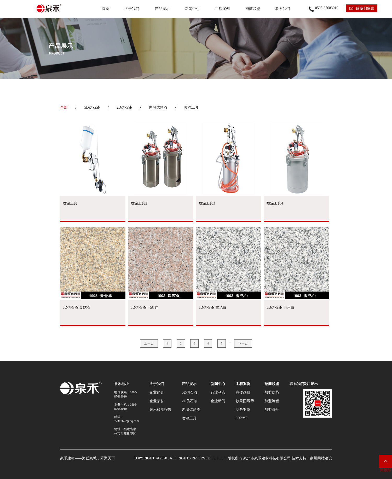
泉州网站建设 (321, 458)
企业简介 (156, 392)
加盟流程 (271, 401)
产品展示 (162, 9)
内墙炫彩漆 (158, 107)
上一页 (149, 343)
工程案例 (222, 9)
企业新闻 (218, 401)
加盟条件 (271, 410)
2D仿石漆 (124, 107)
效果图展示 (245, 401)
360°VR (242, 418)
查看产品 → (93, 221)
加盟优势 (271, 392)
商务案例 (243, 410)
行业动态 (218, 392)
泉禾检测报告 (160, 410)
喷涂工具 (191, 107)
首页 (105, 9)
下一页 (243, 343)
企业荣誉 (156, 401)
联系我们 (282, 9)
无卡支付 (219, 458)
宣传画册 (243, 392)
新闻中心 (192, 9)
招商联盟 (252, 9)
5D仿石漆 (92, 107)
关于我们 (132, 9)
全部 (63, 107)
